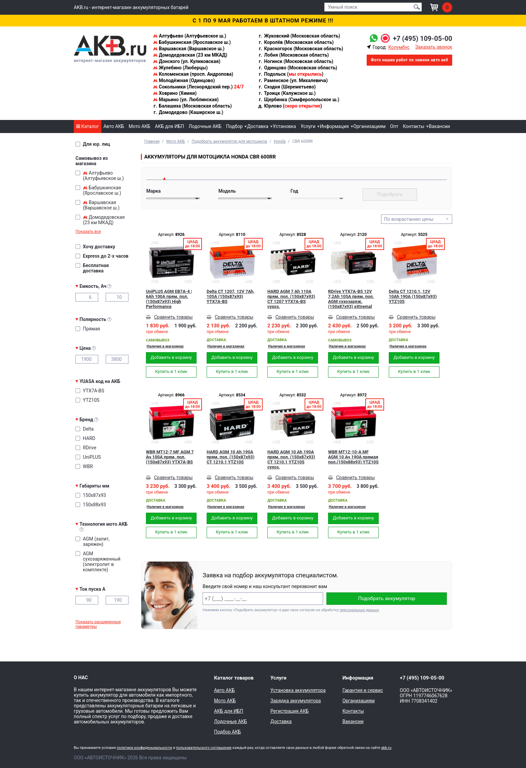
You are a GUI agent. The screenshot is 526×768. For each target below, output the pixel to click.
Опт (394, 126)
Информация (334, 126)
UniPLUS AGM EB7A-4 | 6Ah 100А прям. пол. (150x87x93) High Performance (169, 299)
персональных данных (359, 610)
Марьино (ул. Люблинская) (186, 99)
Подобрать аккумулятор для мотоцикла (229, 141)
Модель (227, 191)
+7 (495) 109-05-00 (422, 39)
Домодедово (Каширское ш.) (188, 112)
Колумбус (398, 47)
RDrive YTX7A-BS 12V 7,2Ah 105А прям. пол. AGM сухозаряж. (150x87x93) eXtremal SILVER (351, 299)
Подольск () (291, 74)
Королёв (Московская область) (296, 42)
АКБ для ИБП (169, 126)
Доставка (257, 126)
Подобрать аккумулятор (386, 598)
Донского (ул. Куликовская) (186, 61)
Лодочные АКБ (205, 126)
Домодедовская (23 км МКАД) (190, 55)
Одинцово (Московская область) (297, 67)
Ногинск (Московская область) (295, 61)
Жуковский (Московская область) (299, 36)
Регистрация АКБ (289, 711)
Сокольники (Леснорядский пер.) (198, 86)
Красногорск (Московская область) (300, 48)
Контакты (413, 126)
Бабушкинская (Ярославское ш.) (192, 42)
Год (294, 191)
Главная (152, 141)
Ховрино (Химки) (175, 93)
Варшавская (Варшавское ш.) (188, 48)
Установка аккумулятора (297, 690)
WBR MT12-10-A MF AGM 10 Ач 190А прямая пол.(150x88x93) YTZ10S (353, 456)
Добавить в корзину (171, 357)
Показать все (88, 231)
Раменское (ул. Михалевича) (293, 80)
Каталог (87, 126)
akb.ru (386, 748)
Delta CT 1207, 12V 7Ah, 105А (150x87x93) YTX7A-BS (230, 296)
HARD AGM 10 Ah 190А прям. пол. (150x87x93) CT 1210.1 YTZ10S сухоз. (291, 459)
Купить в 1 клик (171, 371)
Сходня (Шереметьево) (287, 86)
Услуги (308, 126)
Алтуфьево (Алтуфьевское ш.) (189, 36)
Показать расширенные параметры (98, 624)
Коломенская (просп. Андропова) (193, 74)
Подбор (234, 126)
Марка (153, 191)
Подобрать (390, 194)
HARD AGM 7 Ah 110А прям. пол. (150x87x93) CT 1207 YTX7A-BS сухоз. (291, 299)
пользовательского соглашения (203, 748)
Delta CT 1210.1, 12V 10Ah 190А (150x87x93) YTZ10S (413, 296)
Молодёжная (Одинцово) (184, 80)
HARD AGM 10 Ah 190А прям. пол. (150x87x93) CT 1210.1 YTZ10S (230, 456)
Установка (284, 126)
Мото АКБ (140, 126)
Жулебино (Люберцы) (180, 67)
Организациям (369, 126)
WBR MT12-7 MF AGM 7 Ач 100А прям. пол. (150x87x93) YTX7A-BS (170, 456)
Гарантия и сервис (363, 690)
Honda (279, 141)
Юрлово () (290, 106)
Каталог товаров (234, 678)
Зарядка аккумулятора (295, 700)
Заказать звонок (433, 47)
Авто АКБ (113, 126)
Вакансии (439, 126)
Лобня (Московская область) (293, 55)
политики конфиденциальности (144, 748)
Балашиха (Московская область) (192, 106)
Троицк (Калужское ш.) (287, 93)
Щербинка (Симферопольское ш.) (298, 99)
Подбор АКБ (227, 731)
